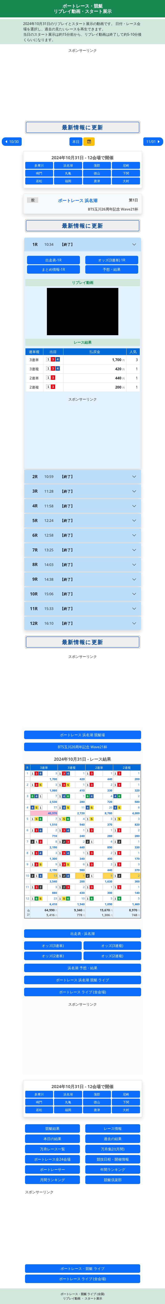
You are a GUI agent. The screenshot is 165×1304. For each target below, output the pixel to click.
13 (55, 876)
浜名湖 (68, 165)
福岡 (68, 181)
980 (82, 870)
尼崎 (126, 165)
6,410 (53, 904)
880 (54, 893)
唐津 (97, 181)
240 (82, 836)
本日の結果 (52, 1138)
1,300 (53, 859)
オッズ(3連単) (53, 945)
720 (109, 802)
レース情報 (113, 1128)
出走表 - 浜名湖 (82, 933)
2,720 (81, 813)
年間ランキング (112, 1169)
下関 (126, 173)
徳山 (97, 173)
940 (82, 824)
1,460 (136, 904)
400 (109, 859)
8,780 (108, 813)
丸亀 (68, 173)
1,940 (81, 904)
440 (109, 779)
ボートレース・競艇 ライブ (82, 1268)
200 (137, 779)
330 (109, 790)
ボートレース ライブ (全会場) (82, 992)
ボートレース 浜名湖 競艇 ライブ (82, 979)
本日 (75, 141)
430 (82, 893)
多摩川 (39, 165)
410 (82, 790)
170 (137, 859)
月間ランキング (52, 1179)
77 (55, 807)
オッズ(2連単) (53, 955)
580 (137, 802)
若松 (39, 181)
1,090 (108, 904)
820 (137, 824)
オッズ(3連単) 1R (111, 260)
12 (27, 898)
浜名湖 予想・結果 (82, 967)
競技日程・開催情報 (113, 1159)
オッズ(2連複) (112, 955)
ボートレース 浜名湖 (77, 200)
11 (83, 807)
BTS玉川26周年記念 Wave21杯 (82, 746)
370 (109, 824)
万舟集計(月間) (113, 1149)
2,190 (53, 847)
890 (109, 847)
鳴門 (39, 173)
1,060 (53, 790)
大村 (126, 181)
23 (55, 898)
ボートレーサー (52, 1169)
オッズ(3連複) (112, 945)
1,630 (108, 881)
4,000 (136, 813)
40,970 (52, 813)
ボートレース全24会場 (52, 1159)
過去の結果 (113, 1138)
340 (82, 859)
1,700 (53, 779)
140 (137, 893)
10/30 (12, 141)
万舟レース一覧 (52, 1149)
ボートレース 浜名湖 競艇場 (82, 734)
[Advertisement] (82, 84)
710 (54, 836)
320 (137, 790)
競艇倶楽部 (113, 1179)
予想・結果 (112, 269)
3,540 (53, 881)
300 (137, 881)
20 (110, 807)
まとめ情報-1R (53, 269)
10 (27, 876)
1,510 (53, 824)
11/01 (153, 141)
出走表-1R (53, 260)
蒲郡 (97, 165)
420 (82, 779)
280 (82, 802)
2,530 (53, 802)
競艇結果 (52, 1128)
